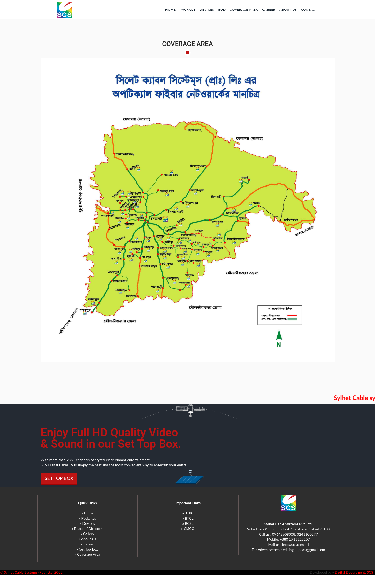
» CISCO (188, 528)
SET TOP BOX (59, 478)
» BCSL (188, 523)
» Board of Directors (87, 528)
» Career (87, 544)
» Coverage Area (87, 554)
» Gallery (87, 533)
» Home (87, 513)
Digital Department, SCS (355, 572)
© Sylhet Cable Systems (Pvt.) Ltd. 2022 (31, 572)
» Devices (87, 523)
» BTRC (188, 513)
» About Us (87, 539)
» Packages (87, 518)
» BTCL (188, 518)
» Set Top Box (87, 549)
